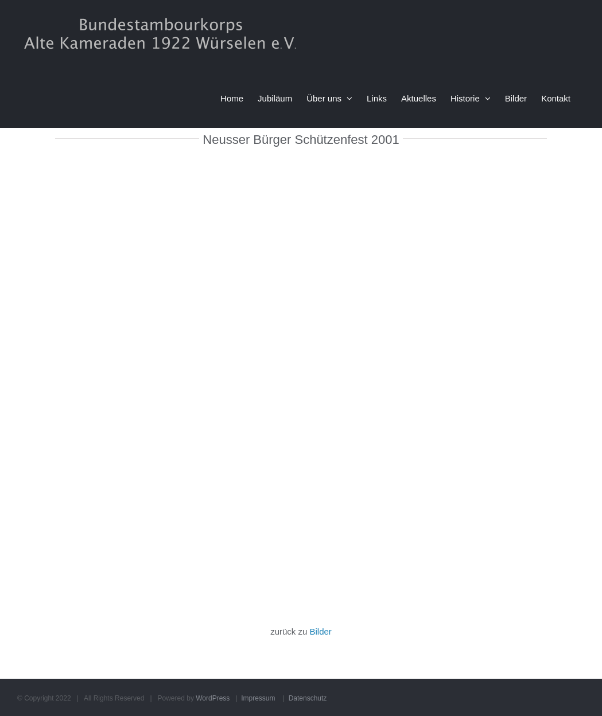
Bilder (321, 631)
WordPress (213, 698)
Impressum (258, 698)
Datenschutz (308, 698)
